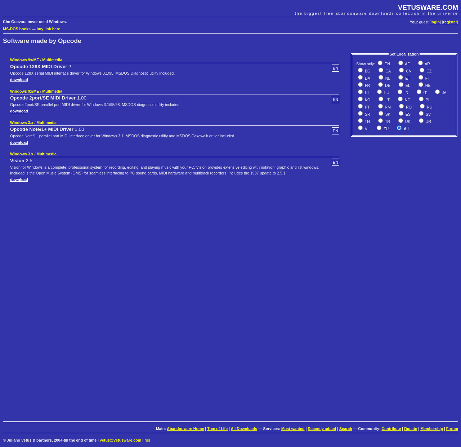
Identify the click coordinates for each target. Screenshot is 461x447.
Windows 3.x (21, 122)
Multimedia (52, 60)
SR (367, 114)
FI (426, 78)
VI (366, 129)
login (435, 22)
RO (408, 107)
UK (407, 121)
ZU (385, 129)
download (19, 80)
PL (427, 100)
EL (407, 85)
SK (387, 114)
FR (367, 85)
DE (387, 85)
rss (147, 440)
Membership (431, 428)
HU (386, 92)
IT (424, 92)
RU (429, 107)
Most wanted (293, 428)
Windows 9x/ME (24, 60)
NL (387, 78)
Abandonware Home (185, 428)
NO (407, 100)
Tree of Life (217, 428)
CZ (428, 71)
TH (367, 121)
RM (387, 107)
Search (345, 428)
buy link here (49, 29)
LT (387, 100)
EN (387, 64)
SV (428, 114)
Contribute (391, 428)
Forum (452, 428)
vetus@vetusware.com (120, 440)
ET (407, 78)
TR (387, 121)
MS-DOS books (17, 29)
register (450, 22)
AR (427, 64)
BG (367, 71)
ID (405, 92)
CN (408, 71)
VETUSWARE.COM (428, 7)
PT (367, 107)
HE (427, 85)
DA (367, 78)
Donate (410, 428)
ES (407, 114)
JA (443, 92)
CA (387, 71)
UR (428, 121)
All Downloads (244, 428)
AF (407, 64)
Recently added (322, 428)
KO (367, 100)
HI (366, 92)
